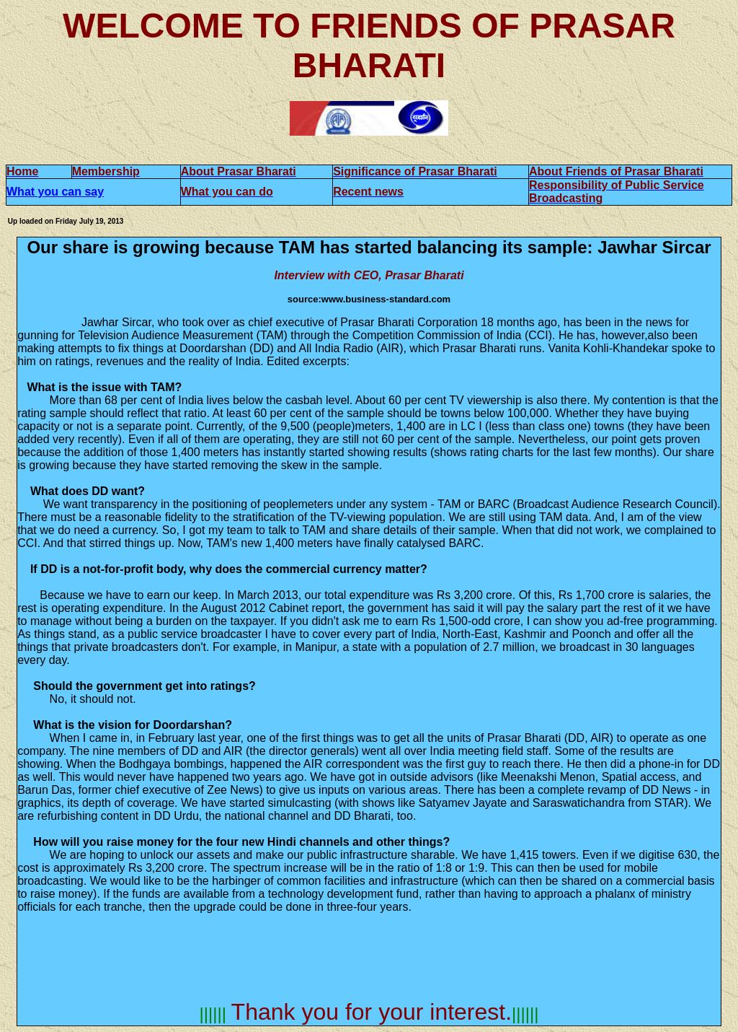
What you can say (55, 191)
